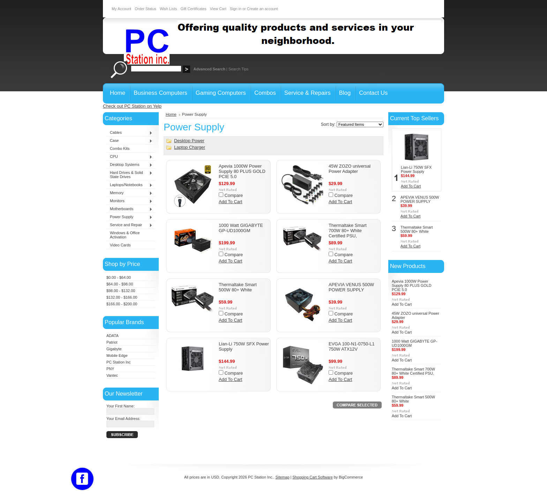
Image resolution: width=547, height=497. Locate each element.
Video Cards (120, 245)
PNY (110, 369)
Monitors (129, 201)
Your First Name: (120, 406)
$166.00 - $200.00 (121, 304)
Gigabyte (114, 349)
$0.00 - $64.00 (118, 277)
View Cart (218, 9)
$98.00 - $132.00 (120, 291)
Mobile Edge (116, 355)
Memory (129, 193)
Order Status (145, 9)
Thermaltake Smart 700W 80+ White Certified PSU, (348, 230)
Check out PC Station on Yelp (132, 106)
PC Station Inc (118, 362)
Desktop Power (189, 140)
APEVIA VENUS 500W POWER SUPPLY (351, 287)
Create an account (262, 9)
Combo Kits (119, 148)
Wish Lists (168, 9)
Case (129, 140)
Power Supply (129, 217)
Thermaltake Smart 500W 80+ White (238, 287)
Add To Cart (230, 201)
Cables (129, 132)
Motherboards (129, 209)
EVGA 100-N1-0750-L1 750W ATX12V (352, 346)
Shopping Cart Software (312, 477)
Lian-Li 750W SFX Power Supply (416, 169)
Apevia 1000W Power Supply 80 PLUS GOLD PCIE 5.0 (242, 171)
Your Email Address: (123, 418)
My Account (121, 9)
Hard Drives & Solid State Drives (129, 174)
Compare (234, 195)
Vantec (112, 375)
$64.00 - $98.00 (119, 284)
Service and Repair (129, 225)
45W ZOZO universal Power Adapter (349, 168)
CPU (129, 156)
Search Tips (238, 69)
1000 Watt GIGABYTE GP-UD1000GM (241, 228)
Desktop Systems (129, 164)
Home (171, 114)
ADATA (112, 336)
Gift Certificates (193, 9)
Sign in (235, 9)
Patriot (111, 342)
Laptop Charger (189, 147)
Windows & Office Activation (125, 235)
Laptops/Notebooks (129, 185)
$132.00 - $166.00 (121, 297)
